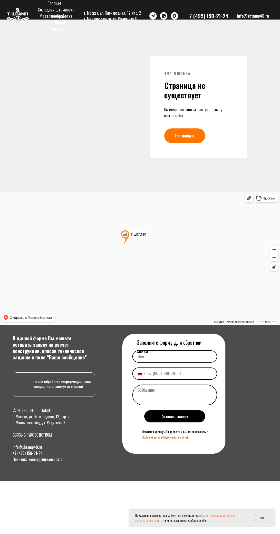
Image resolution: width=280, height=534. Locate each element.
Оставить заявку (175, 489)
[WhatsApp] (163, 16)
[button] (253, 16)
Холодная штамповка (56, 9)
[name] (174, 430)
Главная (54, 3)
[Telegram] (153, 16)
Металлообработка (56, 16)
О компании (56, 22)
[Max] (174, 16)
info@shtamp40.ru (27, 520)
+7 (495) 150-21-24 (28, 526)
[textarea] (174, 468)
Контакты (58, 28)
